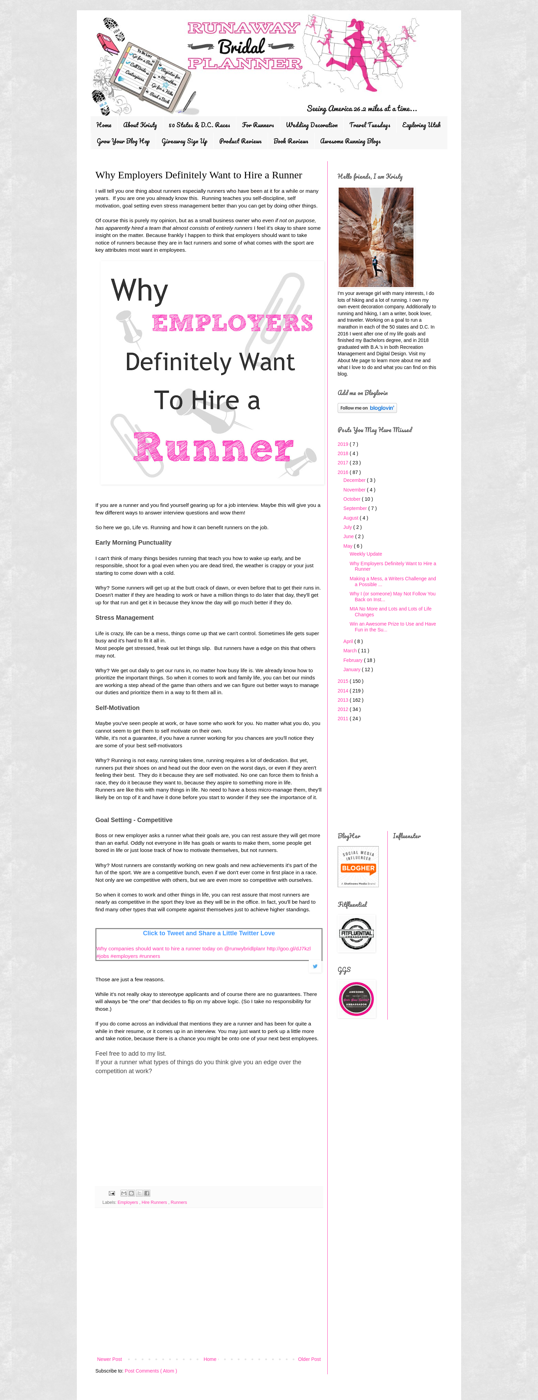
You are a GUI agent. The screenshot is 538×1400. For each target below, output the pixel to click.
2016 (344, 472)
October (352, 499)
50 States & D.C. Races (199, 125)
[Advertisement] (146, 1134)
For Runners (258, 125)
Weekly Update (366, 554)
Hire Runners (155, 1202)
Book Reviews (290, 141)
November (355, 490)
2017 (344, 462)
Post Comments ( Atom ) (151, 1371)
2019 (344, 444)
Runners (179, 1202)
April (348, 641)
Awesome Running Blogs (350, 141)
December (355, 480)
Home (104, 125)
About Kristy (140, 125)
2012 (344, 709)
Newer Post (109, 1359)
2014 (344, 690)
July (348, 527)
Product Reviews (240, 141)
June (349, 536)
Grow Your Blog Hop (123, 141)
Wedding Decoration (312, 125)
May (348, 546)
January (352, 669)
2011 (344, 718)
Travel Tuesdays (369, 125)
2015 (344, 681)
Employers (128, 1202)
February (353, 660)
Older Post (309, 1359)
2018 (344, 453)
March (350, 650)
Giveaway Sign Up (185, 141)
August (351, 518)
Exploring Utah (421, 125)
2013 (344, 700)
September (355, 508)
